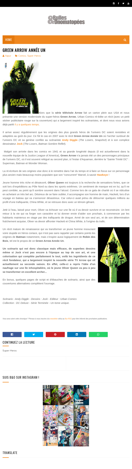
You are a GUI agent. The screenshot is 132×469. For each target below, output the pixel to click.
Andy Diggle (70, 139)
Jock (20, 143)
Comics (22, 55)
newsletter (54, 319)
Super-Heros (34, 55)
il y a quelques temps (27, 124)
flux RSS (68, 319)
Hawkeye (102, 174)
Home (8, 40)
